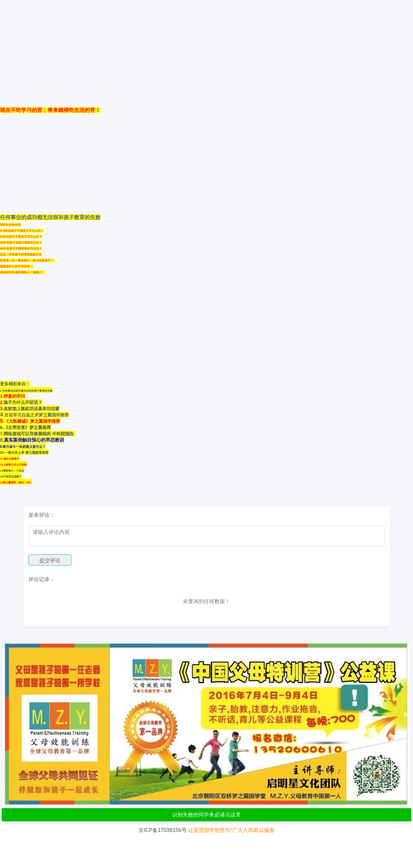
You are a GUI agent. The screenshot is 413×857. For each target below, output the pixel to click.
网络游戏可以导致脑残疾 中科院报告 (39, 433)
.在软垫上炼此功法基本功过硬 (30, 408)
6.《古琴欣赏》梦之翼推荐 (25, 427)
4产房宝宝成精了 (11, 476)
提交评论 (49, 560)
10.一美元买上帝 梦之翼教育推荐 (24, 452)
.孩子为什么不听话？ (22, 402)
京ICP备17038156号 (162, 830)
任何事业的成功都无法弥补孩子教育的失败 (27, 390)
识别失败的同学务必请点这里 (206, 814)
